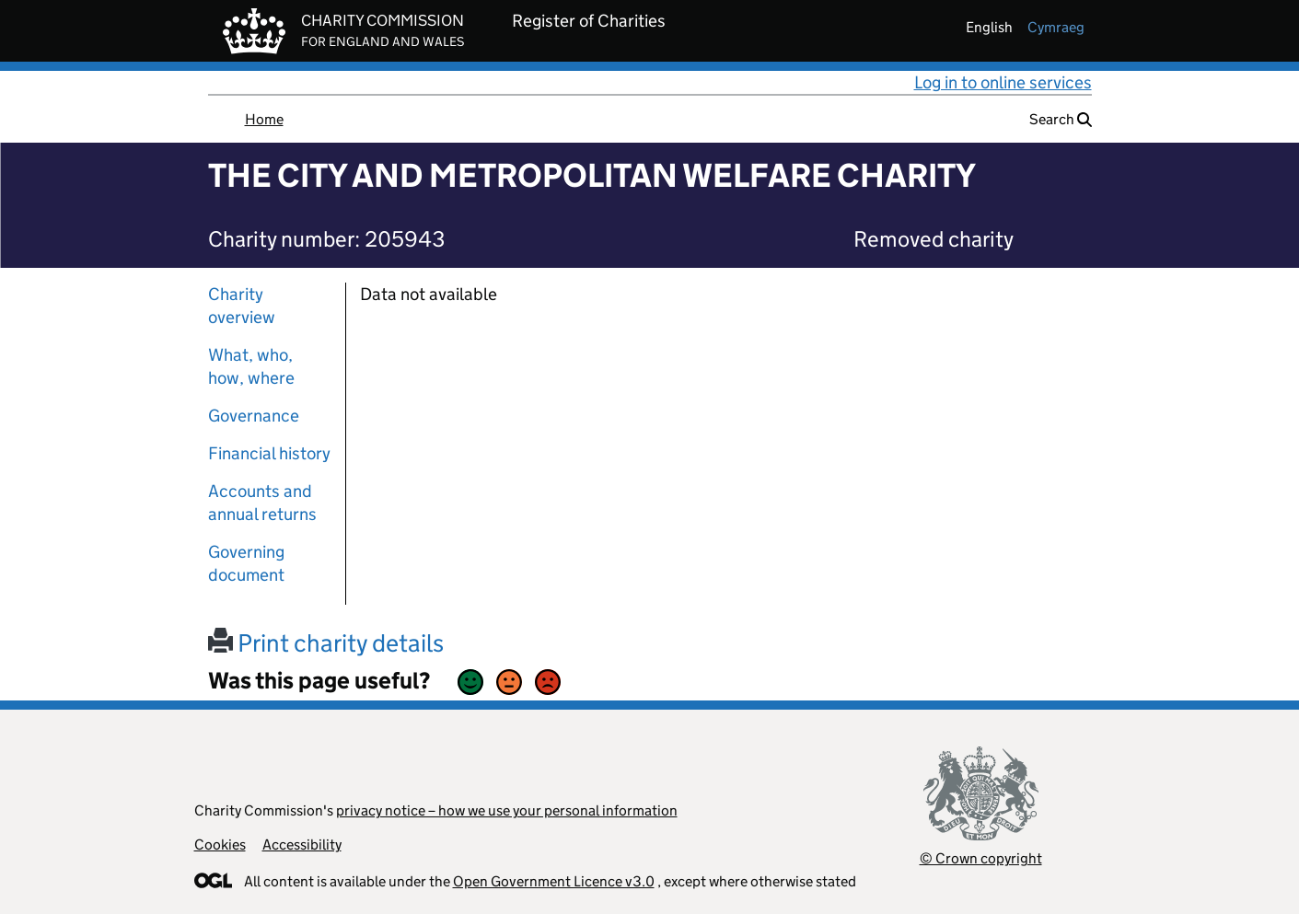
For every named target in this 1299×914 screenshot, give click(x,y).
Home (264, 119)
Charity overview (241, 305)
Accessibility (302, 844)
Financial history (269, 453)
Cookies (220, 844)
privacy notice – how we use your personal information (507, 810)
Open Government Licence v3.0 (554, 881)
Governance (253, 415)
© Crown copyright (981, 858)
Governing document (246, 563)
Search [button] (1060, 119)
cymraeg (1055, 27)
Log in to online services (1003, 82)
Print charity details (326, 643)
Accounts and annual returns (262, 502)
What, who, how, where (251, 366)
